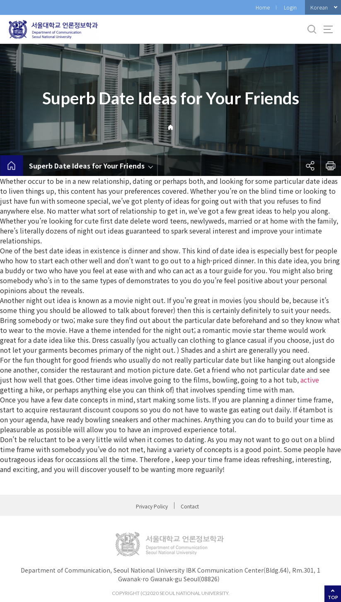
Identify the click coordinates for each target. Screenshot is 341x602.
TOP (333, 597)
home (11, 165)
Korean (319, 7)
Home (263, 7)
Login (290, 7)
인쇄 (330, 165)
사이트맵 (328, 29)
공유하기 (310, 165)
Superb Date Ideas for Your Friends (87, 166)
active (309, 380)
